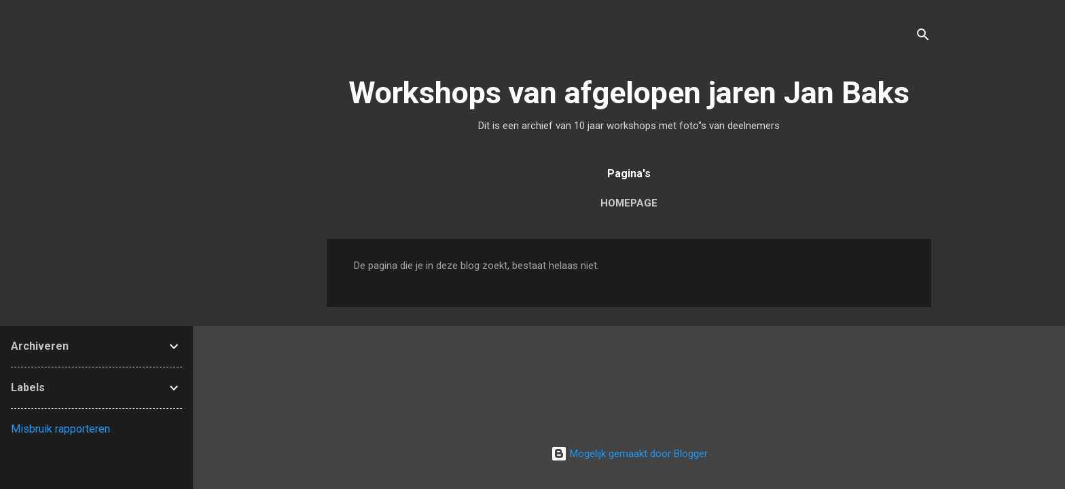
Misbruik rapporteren (60, 428)
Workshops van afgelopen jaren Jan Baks (628, 93)
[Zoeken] (923, 37)
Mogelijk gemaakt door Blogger (629, 454)
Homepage (628, 203)
